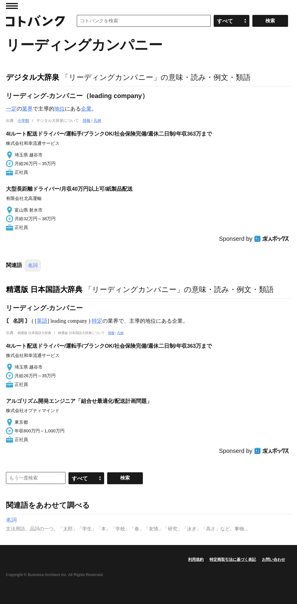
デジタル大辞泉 (32, 77)
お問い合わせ (273, 559)
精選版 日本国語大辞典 (44, 289)
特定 (97, 321)
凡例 (97, 120)
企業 (86, 109)
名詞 (32, 265)
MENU (12, 6)
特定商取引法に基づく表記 (233, 559)
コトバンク (35, 21)
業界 (27, 109)
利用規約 (196, 559)
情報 (86, 120)
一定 (11, 109)
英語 (42, 321)
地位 (59, 109)
